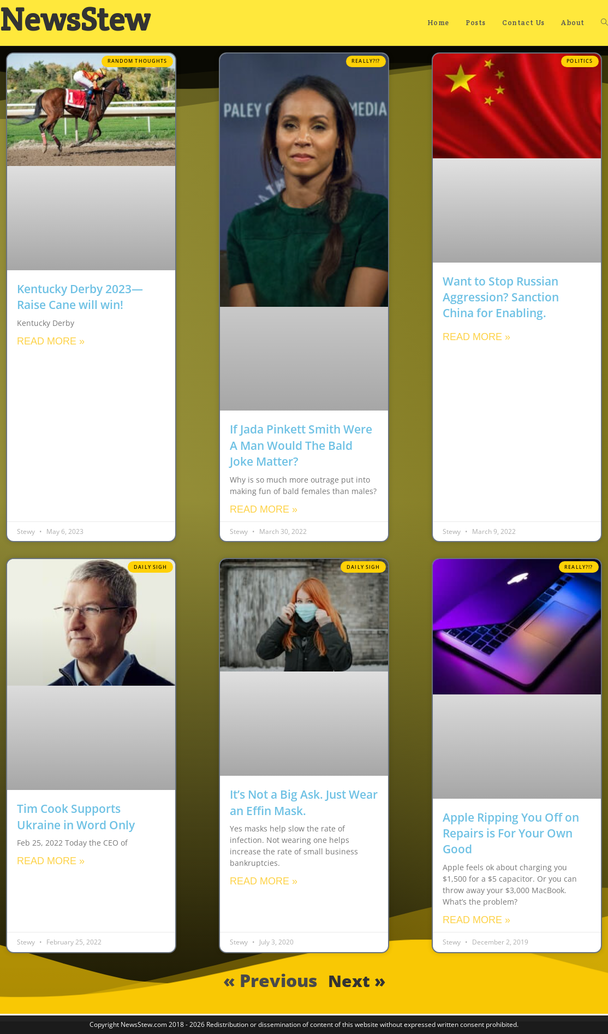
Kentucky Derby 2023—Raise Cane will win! (80, 296)
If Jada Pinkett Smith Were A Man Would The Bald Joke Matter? (301, 445)
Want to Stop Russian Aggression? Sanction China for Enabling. (501, 297)
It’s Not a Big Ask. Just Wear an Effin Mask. (304, 802)
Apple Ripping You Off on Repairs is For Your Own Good (511, 833)
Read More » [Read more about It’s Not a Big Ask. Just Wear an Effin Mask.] (263, 881)
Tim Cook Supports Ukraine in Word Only (76, 816)
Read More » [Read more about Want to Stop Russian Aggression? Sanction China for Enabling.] (476, 336)
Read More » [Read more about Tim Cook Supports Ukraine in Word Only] (51, 860)
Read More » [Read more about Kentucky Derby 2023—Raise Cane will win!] (51, 341)
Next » (356, 980)
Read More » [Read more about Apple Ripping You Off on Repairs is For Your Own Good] (476, 919)
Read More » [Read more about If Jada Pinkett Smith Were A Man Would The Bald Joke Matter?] (263, 509)
